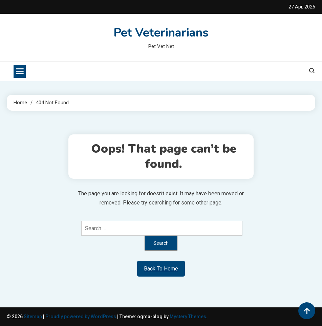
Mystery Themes (188, 316)
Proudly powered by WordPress (81, 316)
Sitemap (33, 316)
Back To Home (161, 268)
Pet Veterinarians (161, 33)
